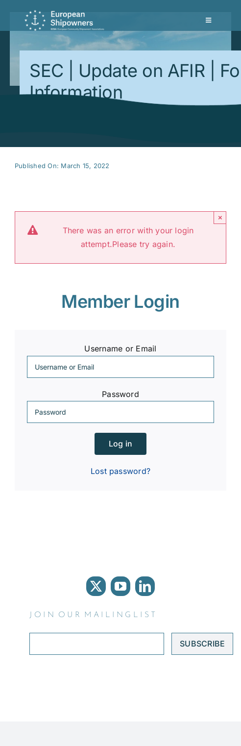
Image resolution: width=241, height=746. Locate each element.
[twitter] (96, 586)
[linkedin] (145, 586)
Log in (120, 443)
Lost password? (120, 471)
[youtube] (120, 586)
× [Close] (220, 217)
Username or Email (120, 348)
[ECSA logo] (66, 14)
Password (120, 394)
